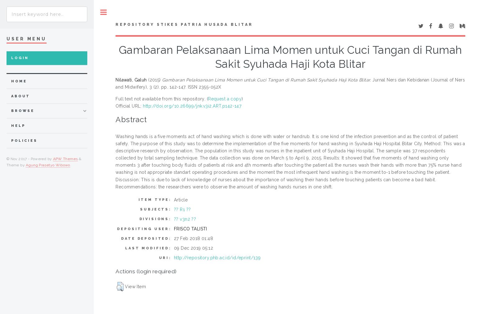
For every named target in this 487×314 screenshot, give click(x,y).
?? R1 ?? (182, 209)
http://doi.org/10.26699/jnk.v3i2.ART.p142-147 (192, 106)
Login (20, 58)
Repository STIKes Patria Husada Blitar (184, 24)
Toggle (103, 12)
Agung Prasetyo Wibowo (48, 165)
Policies (24, 141)
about (20, 96)
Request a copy (225, 98)
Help (18, 126)
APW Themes (65, 159)
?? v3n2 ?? (185, 219)
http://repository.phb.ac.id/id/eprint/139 (217, 257)
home (19, 81)
